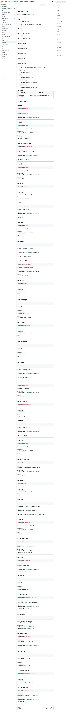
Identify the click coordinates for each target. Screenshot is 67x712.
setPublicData (59, 52)
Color (3, 32)
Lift (3, 48)
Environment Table (6, 12)
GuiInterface (5, 40)
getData (58, 15)
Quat (3, 60)
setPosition (59, 50)
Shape (3, 66)
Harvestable (5, 42)
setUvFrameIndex (60, 56)
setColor (58, 45)
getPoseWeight (59, 24)
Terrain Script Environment (6, 84)
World (3, 80)
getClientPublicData (60, 12)
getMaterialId (59, 21)
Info (2, 10)
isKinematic (59, 42)
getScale (58, 31)
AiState (3, 20)
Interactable (5, 44)
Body (3, 26)
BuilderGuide (5, 28)
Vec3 (3, 76)
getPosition (59, 26)
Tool (3, 70)
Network (4, 52)
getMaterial (59, 20)
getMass (58, 18)
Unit (3, 72)
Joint (3, 46)
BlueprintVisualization (7, 24)
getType (58, 34)
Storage (4, 68)
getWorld (58, 39)
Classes (3, 16)
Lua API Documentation (13, 1)
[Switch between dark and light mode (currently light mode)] (53, 2)
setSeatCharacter (60, 55)
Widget (3, 78)
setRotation (59, 53)
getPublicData (59, 28)
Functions (57, 7)
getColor (58, 13)
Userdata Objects (5, 18)
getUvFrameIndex (60, 37)
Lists (2, 86)
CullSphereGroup (6, 36)
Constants (4, 14)
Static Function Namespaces (8, 82)
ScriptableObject (5, 64)
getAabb (58, 10)
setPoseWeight (59, 48)
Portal (3, 58)
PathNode (4, 54)
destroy (58, 8)
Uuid (3, 74)
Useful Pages (4, 6)
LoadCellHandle (5, 50)
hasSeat (58, 40)
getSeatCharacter (60, 32)
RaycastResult (5, 62)
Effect (3, 38)
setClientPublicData (60, 44)
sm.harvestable (31, 14)
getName (58, 23)
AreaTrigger (4, 22)
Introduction (3, 4)
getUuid (58, 36)
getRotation (59, 29)
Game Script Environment (6, 8)
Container (4, 34)
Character (4, 30)
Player (3, 56)
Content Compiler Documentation (27, 1)
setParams (59, 47)
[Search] (60, 2)
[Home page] (18, 5)
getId (58, 16)
